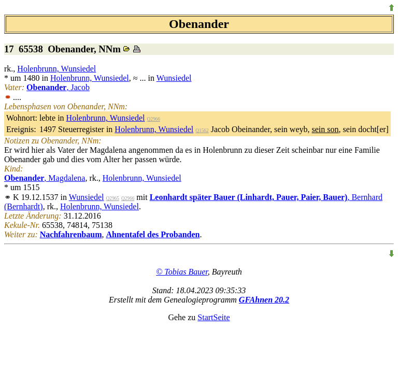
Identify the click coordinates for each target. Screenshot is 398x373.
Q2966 (153, 119)
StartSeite (213, 317)
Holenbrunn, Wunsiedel (56, 68)
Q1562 (201, 130)
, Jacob (58, 87)
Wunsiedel (174, 78)
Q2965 (112, 198)
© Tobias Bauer (182, 271)
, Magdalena (44, 178)
